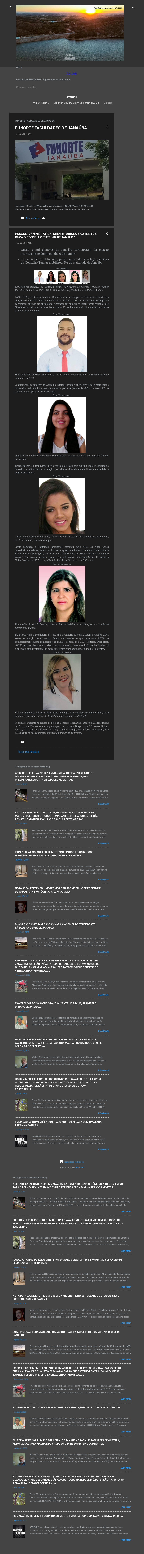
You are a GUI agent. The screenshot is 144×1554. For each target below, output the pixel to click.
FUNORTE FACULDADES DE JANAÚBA (51, 127)
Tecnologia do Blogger (72, 1162)
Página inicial (40, 103)
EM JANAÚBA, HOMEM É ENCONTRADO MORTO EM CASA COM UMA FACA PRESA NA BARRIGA (68, 1515)
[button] (107, 127)
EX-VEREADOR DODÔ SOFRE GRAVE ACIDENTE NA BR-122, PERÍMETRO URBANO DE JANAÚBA (67, 1407)
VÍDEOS (108, 103)
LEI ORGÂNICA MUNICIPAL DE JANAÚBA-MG (76, 103)
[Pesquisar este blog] (72, 87)
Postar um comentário (28, 752)
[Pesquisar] (133, 7)
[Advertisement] (126, 155)
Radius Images (79, 1167)
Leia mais (103, 804)
